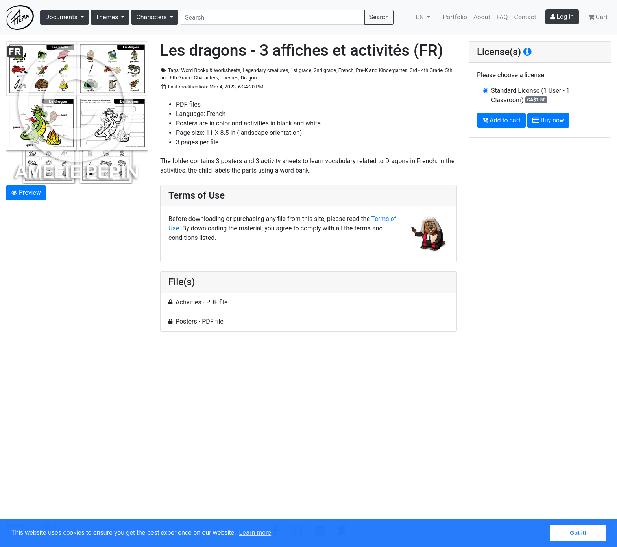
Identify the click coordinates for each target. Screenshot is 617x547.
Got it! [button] (578, 533)
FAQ (502, 17)
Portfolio (455, 17)
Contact (525, 17)
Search (379, 17)
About (481, 17)
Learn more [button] (255, 532)
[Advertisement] (308, 430)
